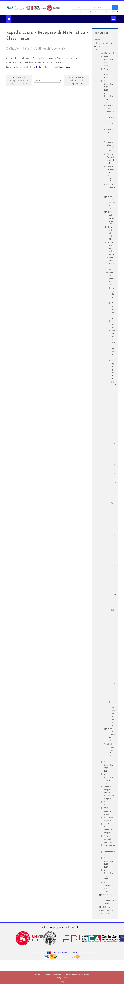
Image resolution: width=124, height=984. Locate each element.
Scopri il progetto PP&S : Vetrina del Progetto (109, 792)
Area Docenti (107, 910)
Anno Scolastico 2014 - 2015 (108, 98)
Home (97, 39)
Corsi (100, 49)
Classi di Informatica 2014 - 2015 (110, 146)
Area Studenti (107, 913)
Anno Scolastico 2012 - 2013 (108, 779)
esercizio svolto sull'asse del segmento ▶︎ (76, 80)
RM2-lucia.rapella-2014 (111, 263)
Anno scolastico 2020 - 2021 (108, 887)
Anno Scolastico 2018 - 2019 (108, 862)
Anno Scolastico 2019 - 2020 (108, 875)
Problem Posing (107, 803)
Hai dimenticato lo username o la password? (98, 11)
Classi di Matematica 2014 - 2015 (110, 158)
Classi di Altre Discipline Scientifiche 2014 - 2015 (110, 116)
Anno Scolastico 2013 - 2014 (108, 766)
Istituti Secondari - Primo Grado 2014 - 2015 (110, 751)
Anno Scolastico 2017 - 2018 (108, 61)
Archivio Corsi (107, 53)
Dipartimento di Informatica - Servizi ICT (62, 952)
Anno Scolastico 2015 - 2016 (108, 85)
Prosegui (62, 981)
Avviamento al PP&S (109, 819)
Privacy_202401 (62, 977)
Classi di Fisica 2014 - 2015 (110, 134)
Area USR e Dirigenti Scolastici (109, 839)
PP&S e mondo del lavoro (108, 811)
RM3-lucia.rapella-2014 (111, 278)
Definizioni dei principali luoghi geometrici (55, 67)
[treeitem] (105, 476)
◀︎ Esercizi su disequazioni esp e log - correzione (19, 80)
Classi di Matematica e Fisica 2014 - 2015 (110, 174)
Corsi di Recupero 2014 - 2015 (110, 189)
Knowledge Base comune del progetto (109, 828)
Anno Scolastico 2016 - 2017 (108, 73)
